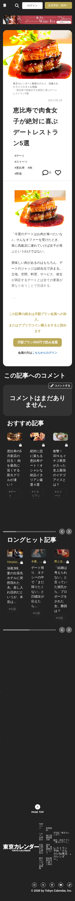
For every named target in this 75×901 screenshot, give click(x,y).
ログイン (32, 5)
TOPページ (41, 826)
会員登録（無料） (58, 5)
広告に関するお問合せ (41, 849)
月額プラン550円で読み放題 (37, 342)
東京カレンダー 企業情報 (41, 863)
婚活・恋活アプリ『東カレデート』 (61, 841)
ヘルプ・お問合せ (41, 837)
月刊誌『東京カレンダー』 (61, 834)
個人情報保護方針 (49, 838)
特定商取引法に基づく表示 (49, 861)
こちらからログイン (44, 352)
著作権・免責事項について (49, 849)
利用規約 (49, 829)
